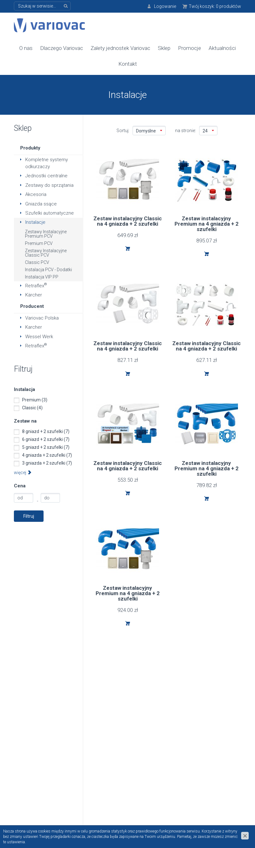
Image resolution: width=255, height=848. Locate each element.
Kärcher (33, 294)
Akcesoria (35, 194)
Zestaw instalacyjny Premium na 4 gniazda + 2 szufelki (207, 223)
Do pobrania (117, 760)
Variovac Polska (42, 317)
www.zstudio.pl (226, 818)
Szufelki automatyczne (49, 213)
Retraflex (36, 285)
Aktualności (222, 48)
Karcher (33, 327)
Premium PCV (39, 242)
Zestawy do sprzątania (49, 184)
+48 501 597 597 (45, 789)
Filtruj (28, 515)
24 (208, 130)
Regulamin (115, 726)
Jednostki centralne (46, 175)
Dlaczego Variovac (61, 48)
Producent (32, 305)
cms (204, 818)
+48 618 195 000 (45, 758)
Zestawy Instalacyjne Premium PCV (46, 233)
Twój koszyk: (215, 6)
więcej (23, 471)
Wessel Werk (39, 336)
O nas (26, 48)
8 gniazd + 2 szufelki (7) (45, 430)
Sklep (164, 48)
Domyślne (149, 130)
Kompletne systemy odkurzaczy (46, 162)
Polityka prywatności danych (127, 739)
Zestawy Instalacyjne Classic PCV (46, 252)
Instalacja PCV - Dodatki (48, 268)
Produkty (30, 147)
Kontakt (127, 63)
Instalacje (35, 222)
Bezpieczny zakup (123, 751)
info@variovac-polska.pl (127, 682)
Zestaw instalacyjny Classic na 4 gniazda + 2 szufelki (127, 221)
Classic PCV (37, 261)
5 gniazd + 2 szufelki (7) (45, 446)
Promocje (189, 48)
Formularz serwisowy (203, 743)
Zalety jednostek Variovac (120, 48)
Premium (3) (34, 399)
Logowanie (165, 6)
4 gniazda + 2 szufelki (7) (47, 454)
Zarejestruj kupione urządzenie (200, 756)
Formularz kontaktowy (204, 735)
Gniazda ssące (41, 203)
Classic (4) (32, 407)
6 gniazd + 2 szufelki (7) (45, 438)
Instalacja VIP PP (41, 276)
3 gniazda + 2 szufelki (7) (47, 462)
